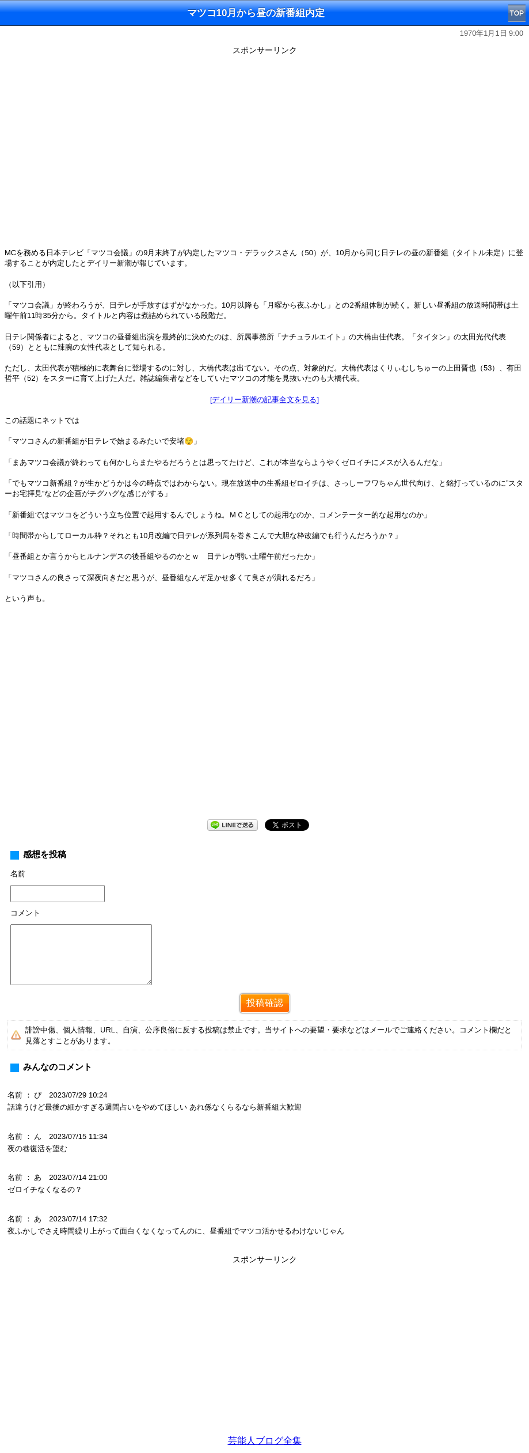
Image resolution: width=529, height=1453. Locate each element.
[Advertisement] (264, 720)
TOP (517, 13)
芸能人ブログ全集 (265, 1441)
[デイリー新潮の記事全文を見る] (264, 399)
